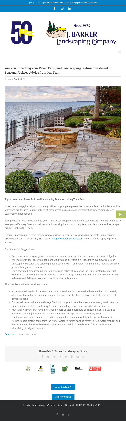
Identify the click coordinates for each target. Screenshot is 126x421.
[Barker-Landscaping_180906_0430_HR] (63, 139)
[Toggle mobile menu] (119, 51)
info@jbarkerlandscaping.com (84, 2)
